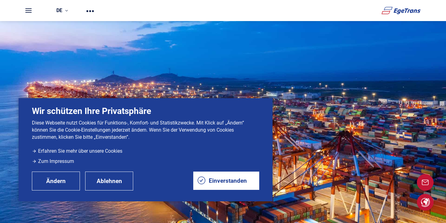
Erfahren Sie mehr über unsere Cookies (77, 151)
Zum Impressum (53, 161)
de (62, 10)
